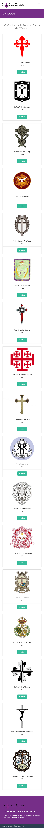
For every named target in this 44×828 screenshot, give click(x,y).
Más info (22, 72)
